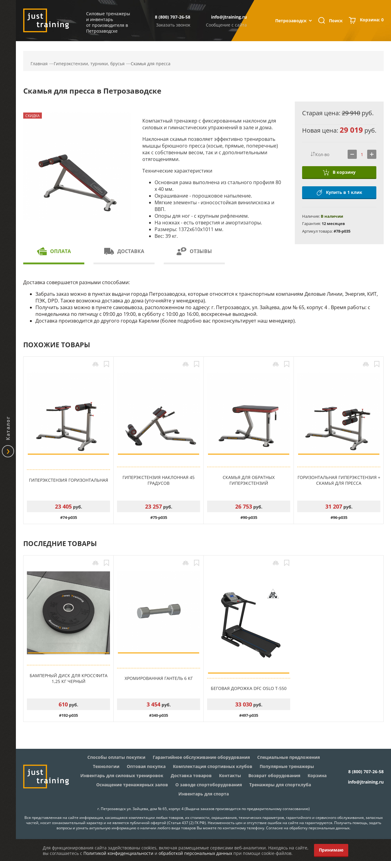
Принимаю (331, 850)
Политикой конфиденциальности (118, 853)
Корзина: (372, 20)
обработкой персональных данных (195, 853)
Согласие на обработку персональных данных (307, 828)
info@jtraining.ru (229, 17)
